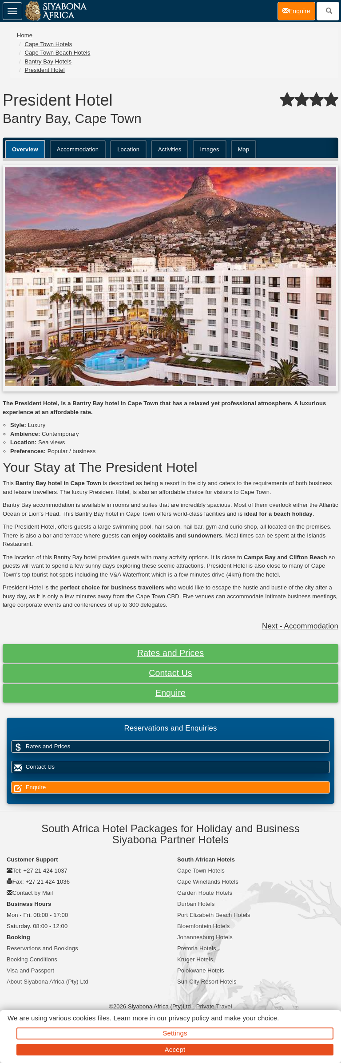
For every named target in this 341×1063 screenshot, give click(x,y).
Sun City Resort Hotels (207, 981)
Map (244, 149)
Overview (25, 149)
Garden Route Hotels (204, 892)
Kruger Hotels (195, 959)
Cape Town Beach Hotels (57, 52)
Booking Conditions (32, 959)
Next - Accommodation (300, 626)
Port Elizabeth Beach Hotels (213, 915)
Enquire (170, 693)
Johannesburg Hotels (205, 937)
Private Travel (214, 1006)
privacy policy (189, 1018)
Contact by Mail (32, 892)
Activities (169, 149)
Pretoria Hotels (196, 948)
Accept (175, 1049)
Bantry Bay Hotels (47, 61)
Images (209, 149)
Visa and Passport (30, 970)
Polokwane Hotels (200, 970)
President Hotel (44, 70)
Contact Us (170, 673)
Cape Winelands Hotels (207, 881)
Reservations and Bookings (42, 948)
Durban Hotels (195, 904)
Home (24, 35)
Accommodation (78, 149)
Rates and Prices (170, 653)
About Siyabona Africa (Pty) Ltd (47, 981)
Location (128, 149)
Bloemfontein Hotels (203, 926)
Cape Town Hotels (48, 44)
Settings (175, 1033)
